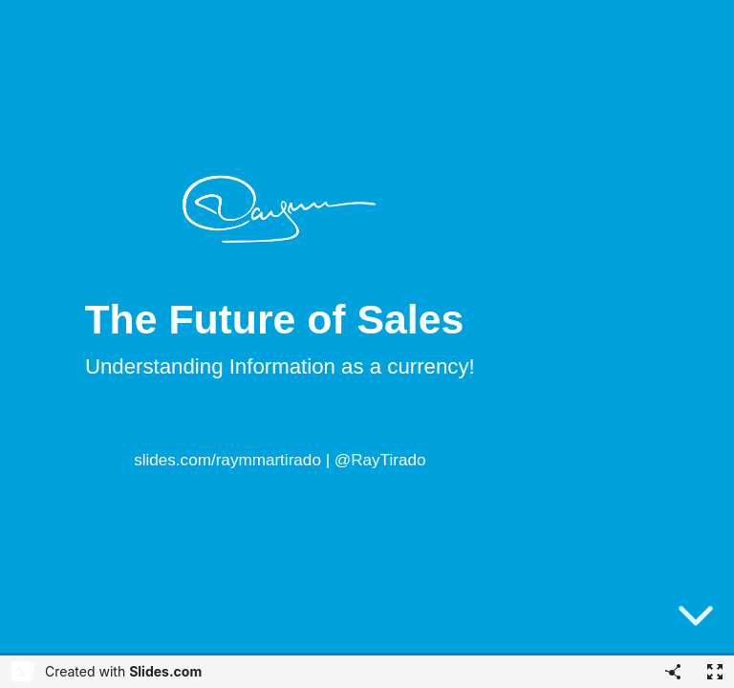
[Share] (673, 672)
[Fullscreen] (715, 672)
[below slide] (696, 619)
